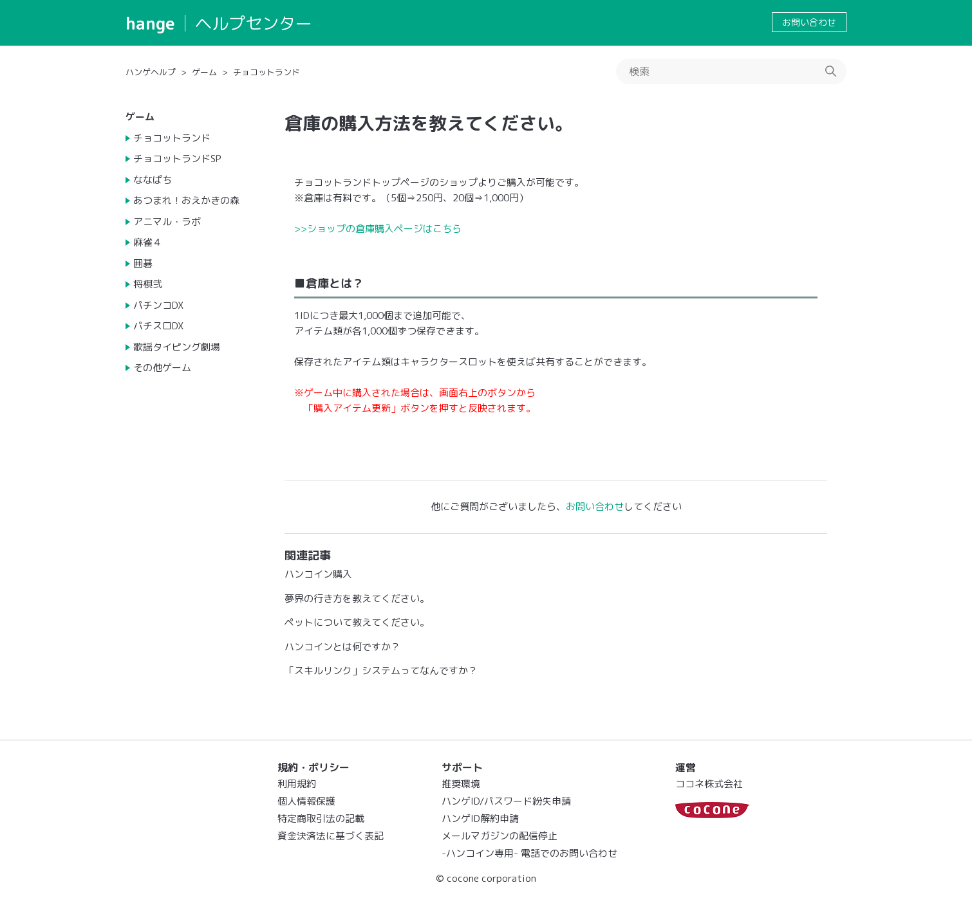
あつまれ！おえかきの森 (186, 200)
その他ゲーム (162, 367)
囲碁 (143, 263)
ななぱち (152, 180)
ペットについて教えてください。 (357, 622)
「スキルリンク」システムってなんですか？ (381, 670)
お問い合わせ (809, 22)
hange (150, 23)
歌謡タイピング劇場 (176, 347)
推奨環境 (461, 784)
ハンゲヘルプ (151, 72)
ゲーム (204, 72)
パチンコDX (158, 305)
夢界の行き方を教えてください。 (357, 598)
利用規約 (296, 784)
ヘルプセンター (253, 23)
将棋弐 (147, 284)
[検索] (731, 71)
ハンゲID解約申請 (480, 818)
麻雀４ (147, 242)
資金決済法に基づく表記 (330, 836)
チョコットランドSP (177, 158)
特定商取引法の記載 (320, 818)
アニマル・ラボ (167, 221)
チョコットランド (266, 72)
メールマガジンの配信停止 (499, 836)
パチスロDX (158, 326)
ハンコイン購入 (318, 574)
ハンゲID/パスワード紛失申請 (506, 801)
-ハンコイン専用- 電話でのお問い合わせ (529, 853)
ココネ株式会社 (709, 784)
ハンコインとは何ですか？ (342, 647)
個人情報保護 (306, 801)
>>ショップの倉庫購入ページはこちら (378, 228)
